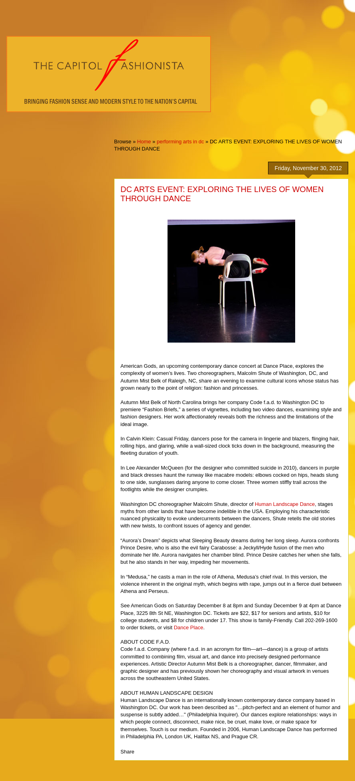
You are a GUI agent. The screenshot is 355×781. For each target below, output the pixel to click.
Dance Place (188, 627)
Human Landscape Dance (285, 504)
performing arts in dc (180, 142)
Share (127, 752)
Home (144, 142)
